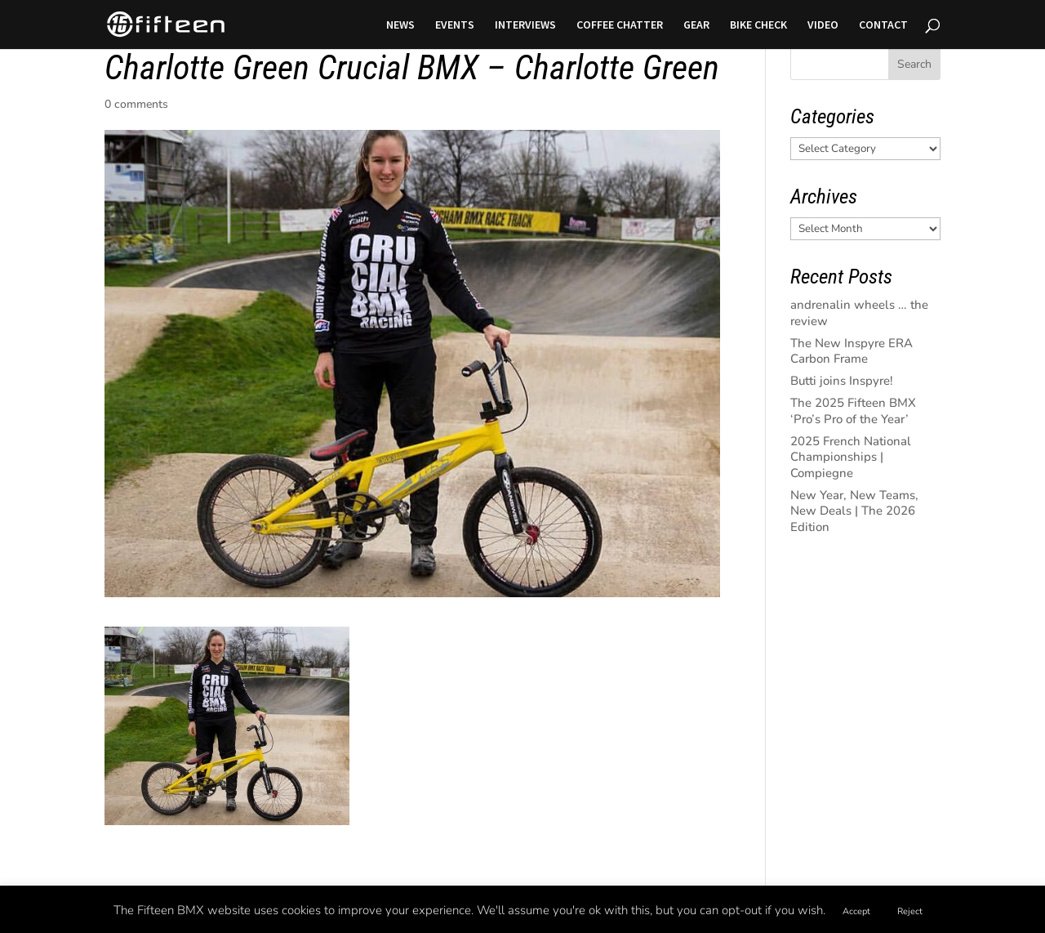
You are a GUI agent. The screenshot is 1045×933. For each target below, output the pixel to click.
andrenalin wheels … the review (859, 313)
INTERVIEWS (525, 25)
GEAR (696, 25)
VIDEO (822, 25)
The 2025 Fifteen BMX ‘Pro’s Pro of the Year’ (853, 411)
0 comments (136, 104)
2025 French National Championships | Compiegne (850, 457)
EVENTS (454, 25)
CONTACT (883, 25)
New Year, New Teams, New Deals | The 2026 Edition (854, 511)
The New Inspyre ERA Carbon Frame (851, 351)
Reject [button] (910, 911)
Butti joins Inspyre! (841, 381)
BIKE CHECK (758, 25)
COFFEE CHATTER (619, 25)
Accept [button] (856, 911)
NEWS (400, 25)
